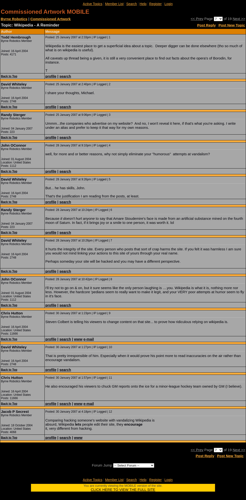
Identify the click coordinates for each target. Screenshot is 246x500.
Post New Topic (231, 25)
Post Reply (206, 25)
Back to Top (9, 76)
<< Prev (197, 19)
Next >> (239, 19)
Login (168, 4)
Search (131, 4)
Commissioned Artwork (50, 19)
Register (155, 4)
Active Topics (92, 4)
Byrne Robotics (14, 19)
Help (143, 4)
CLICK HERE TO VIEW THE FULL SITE (123, 489)
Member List (114, 4)
